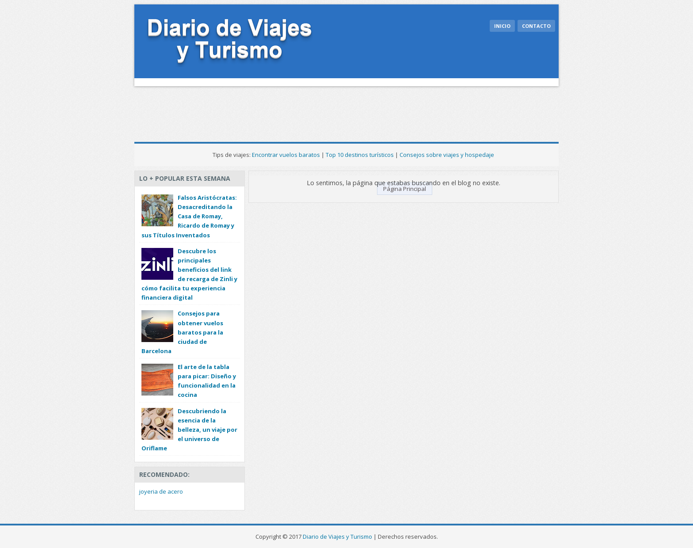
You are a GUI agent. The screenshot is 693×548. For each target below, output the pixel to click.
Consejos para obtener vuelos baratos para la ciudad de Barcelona (182, 332)
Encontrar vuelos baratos (286, 155)
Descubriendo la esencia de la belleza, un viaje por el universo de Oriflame (189, 430)
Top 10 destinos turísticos (360, 155)
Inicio (502, 26)
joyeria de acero (161, 491)
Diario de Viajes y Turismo (337, 536)
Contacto (536, 26)
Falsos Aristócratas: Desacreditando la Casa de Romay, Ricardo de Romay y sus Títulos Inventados (189, 216)
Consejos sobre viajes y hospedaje (447, 155)
